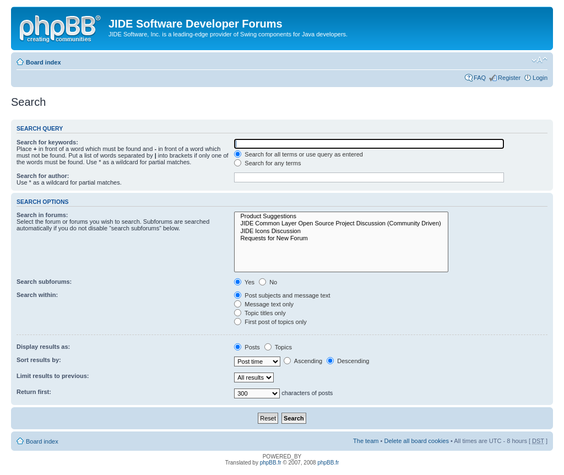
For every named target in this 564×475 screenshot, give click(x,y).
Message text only (264, 304)
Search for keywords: (47, 142)
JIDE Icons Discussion (341, 231)
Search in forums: (42, 215)
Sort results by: (39, 360)
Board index (43, 62)
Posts (247, 347)
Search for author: (43, 175)
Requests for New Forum (341, 238)
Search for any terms (267, 163)
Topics (278, 347)
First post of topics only (270, 322)
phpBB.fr (270, 463)
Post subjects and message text (282, 295)
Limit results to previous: (53, 376)
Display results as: (43, 346)
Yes (244, 282)
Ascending (303, 361)
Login (540, 77)
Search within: (37, 295)
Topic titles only (259, 313)
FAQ (480, 77)
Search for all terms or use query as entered (298, 154)
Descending (348, 361)
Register (509, 77)
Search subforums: (44, 281)
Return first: (34, 391)
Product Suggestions (341, 216)
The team (365, 441)
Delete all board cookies (416, 441)
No (268, 282)
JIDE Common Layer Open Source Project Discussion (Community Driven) (341, 223)
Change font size (539, 60)
